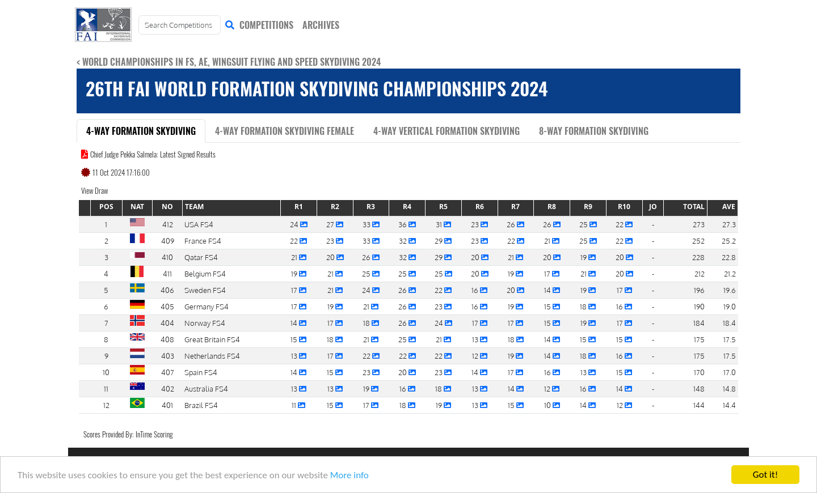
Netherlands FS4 (212, 355)
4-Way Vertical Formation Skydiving (446, 131)
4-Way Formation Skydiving (141, 131)
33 (367, 224)
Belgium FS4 (205, 273)
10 (548, 405)
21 (548, 240)
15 (548, 306)
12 (476, 355)
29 (439, 240)
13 (476, 339)
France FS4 (202, 240)
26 (512, 224)
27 (331, 224)
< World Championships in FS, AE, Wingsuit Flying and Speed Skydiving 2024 (229, 62)
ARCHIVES (320, 25)
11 (295, 405)
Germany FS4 (206, 306)
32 (403, 240)
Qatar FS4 (201, 257)
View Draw (94, 190)
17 (548, 273)
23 (476, 224)
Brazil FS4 (201, 405)
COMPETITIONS (266, 25)
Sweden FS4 (205, 290)
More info (349, 476)
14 (548, 290)
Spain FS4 (200, 372)
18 (584, 306)
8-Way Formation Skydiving (593, 131)
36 (403, 224)
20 (331, 257)
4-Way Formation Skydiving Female (284, 131)
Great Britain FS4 (212, 339)
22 (620, 224)
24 (295, 224)
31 (440, 224)
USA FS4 (198, 224)
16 (475, 290)
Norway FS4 (204, 323)
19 (584, 257)
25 (584, 224)
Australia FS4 (206, 388)
